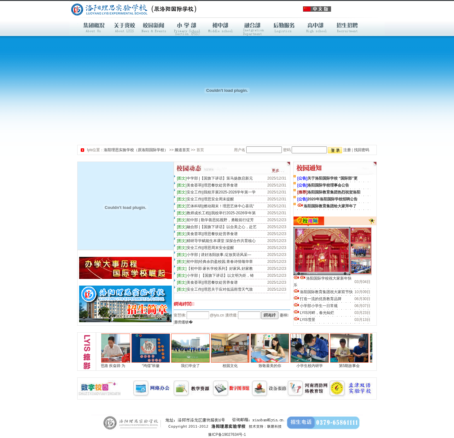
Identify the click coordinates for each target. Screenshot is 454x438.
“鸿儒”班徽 (152, 366)
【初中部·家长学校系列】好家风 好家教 (215, 268)
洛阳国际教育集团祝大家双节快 (323, 292)
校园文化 (232, 366)
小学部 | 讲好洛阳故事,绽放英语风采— (214, 254)
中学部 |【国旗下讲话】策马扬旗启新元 (215, 178)
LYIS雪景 (304, 319)
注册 (347, 150)
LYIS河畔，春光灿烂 (314, 313)
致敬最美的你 (271, 366)
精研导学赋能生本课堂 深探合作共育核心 (216, 241)
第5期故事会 (351, 366)
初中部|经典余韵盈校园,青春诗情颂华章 (215, 261)
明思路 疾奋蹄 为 (113, 366)
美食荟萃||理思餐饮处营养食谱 (207, 185)
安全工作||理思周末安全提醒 (205, 248)
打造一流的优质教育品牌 (317, 299)
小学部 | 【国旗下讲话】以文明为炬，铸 (215, 275)
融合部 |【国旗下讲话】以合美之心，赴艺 (217, 227)
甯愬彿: (180, 315)
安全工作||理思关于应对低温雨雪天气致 (215, 289)
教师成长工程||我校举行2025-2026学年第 (216, 213)
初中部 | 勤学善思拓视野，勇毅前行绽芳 (215, 220)
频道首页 (182, 150)
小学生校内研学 (311, 366)
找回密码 (361, 150)
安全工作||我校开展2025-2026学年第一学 (216, 192)
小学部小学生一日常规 (316, 306)
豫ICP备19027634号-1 (227, 434)
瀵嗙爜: (231, 315)
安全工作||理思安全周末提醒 (205, 199)
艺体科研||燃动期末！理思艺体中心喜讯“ (215, 206)
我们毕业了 (192, 366)
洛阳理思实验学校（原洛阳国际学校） (136, 150)
